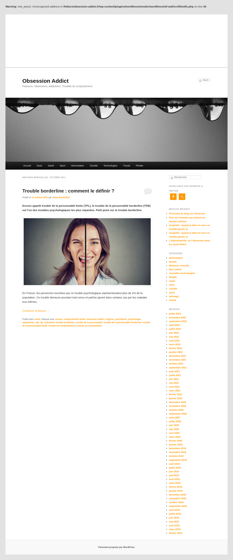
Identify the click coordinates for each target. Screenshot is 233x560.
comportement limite (74, 319)
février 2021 (175, 394)
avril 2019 (174, 479)
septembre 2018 (178, 506)
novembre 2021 (177, 359)
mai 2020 (174, 429)
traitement (49, 322)
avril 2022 (174, 340)
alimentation (176, 257)
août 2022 (174, 325)
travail (172, 300)
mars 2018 (175, 529)
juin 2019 (174, 471)
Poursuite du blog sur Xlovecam (187, 213)
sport (172, 292)
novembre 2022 (177, 317)
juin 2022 (174, 332)
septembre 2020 (178, 413)
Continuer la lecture (36, 310)
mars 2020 (175, 436)
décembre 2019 (177, 448)
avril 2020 (174, 433)
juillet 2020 (175, 421)
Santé (51, 165)
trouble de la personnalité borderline (123, 322)
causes (59, 319)
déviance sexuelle (179, 265)
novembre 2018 (177, 498)
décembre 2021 (177, 356)
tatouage (174, 296)
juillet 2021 (175, 375)
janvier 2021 (175, 398)
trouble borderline (65, 322)
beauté (173, 261)
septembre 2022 (178, 321)
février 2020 (175, 440)
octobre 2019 (176, 456)
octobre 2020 (176, 410)
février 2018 (175, 533)
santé (37, 319)
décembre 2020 (177, 402)
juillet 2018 (175, 513)
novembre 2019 (177, 452)
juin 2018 (174, 517)
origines (109, 319)
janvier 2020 (175, 444)
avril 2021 (174, 386)
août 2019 (174, 463)
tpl (41, 322)
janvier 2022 (175, 352)
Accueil (27, 165)
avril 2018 (174, 525)
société (173, 288)
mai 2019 (174, 475)
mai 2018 (174, 521)
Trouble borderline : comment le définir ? (68, 191)
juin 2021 (174, 379)
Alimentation (77, 165)
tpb (37, 322)
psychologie (134, 319)
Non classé (175, 269)
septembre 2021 (178, 367)
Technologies (110, 165)
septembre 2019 (178, 460)
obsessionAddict (61, 197)
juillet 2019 (175, 467)
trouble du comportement (61, 325)
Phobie (139, 165)
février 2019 (175, 486)
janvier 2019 (175, 490)
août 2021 (174, 371)
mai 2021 (174, 383)
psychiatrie (121, 319)
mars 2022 (175, 344)
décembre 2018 (177, 494)
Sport (62, 165)
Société (94, 165)
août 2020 (174, 417)
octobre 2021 (176, 363)
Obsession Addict (45, 81)
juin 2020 (174, 425)
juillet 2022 (175, 329)
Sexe (39, 165)
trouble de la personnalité (89, 322)
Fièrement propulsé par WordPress (116, 547)
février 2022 (175, 348)
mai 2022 (174, 336)
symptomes (28, 322)
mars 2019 (175, 483)
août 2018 (174, 510)
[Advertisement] (116, 39)
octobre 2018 (176, 502)
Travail (126, 165)
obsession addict (95, 319)
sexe (171, 284)
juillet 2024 (175, 313)
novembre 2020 (177, 406)
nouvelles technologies (182, 273)
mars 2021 (175, 390)
